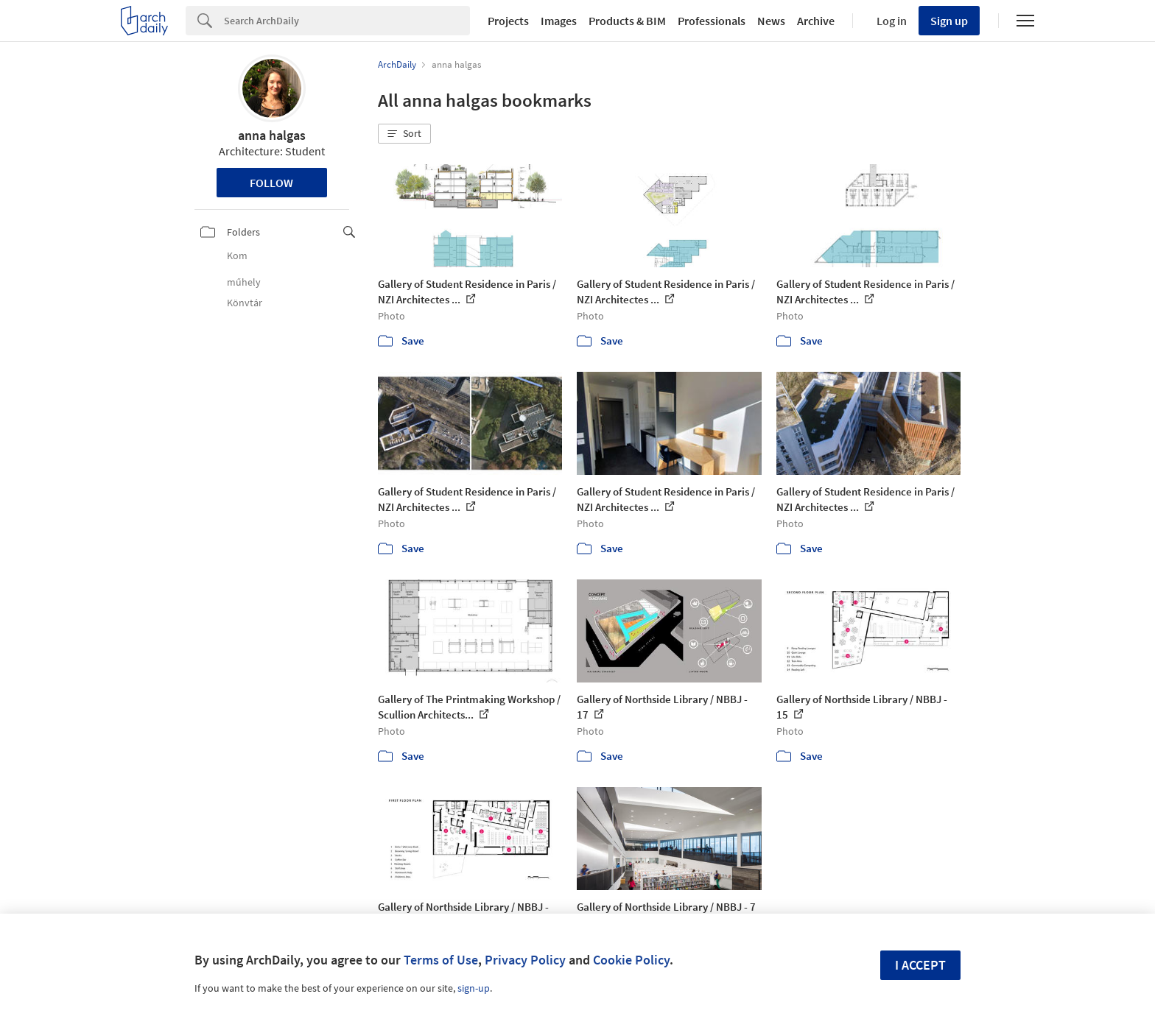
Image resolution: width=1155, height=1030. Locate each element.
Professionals (711, 21)
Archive (816, 21)
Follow (271, 182)
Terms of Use (441, 959)
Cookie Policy (631, 959)
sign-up (473, 988)
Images (559, 21)
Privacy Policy (525, 959)
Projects (508, 21)
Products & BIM (627, 21)
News (771, 21)
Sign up (949, 20)
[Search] (347, 20)
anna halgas (272, 135)
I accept (920, 964)
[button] (404, 134)
